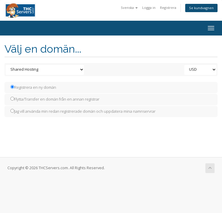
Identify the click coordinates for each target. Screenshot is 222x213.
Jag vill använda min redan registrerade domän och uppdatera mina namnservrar (83, 111)
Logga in (149, 7)
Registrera (168, 7)
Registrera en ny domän (33, 87)
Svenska (129, 7)
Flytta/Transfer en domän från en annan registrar (54, 99)
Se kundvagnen (201, 8)
